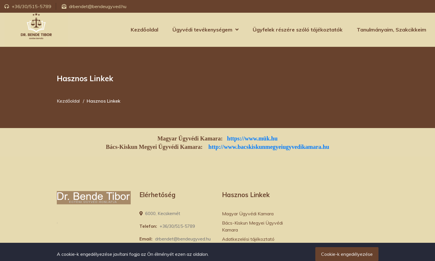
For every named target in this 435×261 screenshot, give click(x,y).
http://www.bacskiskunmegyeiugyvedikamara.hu (268, 147)
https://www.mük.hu (252, 138)
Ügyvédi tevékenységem (202, 29)
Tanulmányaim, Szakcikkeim (391, 29)
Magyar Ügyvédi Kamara (248, 213)
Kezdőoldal (144, 29)
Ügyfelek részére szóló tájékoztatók (298, 29)
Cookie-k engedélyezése (347, 254)
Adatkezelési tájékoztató (248, 239)
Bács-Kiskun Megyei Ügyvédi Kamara (252, 226)
